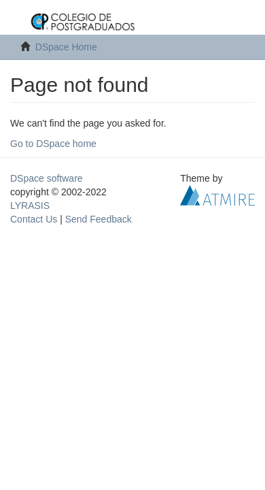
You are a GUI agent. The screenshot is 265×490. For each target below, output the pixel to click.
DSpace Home (66, 47)
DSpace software (46, 178)
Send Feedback (98, 219)
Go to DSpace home (53, 143)
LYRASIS (30, 205)
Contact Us (33, 219)
